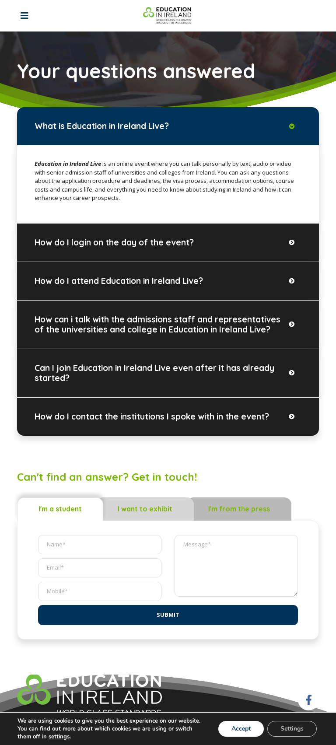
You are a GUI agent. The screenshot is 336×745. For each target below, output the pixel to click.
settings (59, 737)
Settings (292, 728)
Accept (241, 728)
